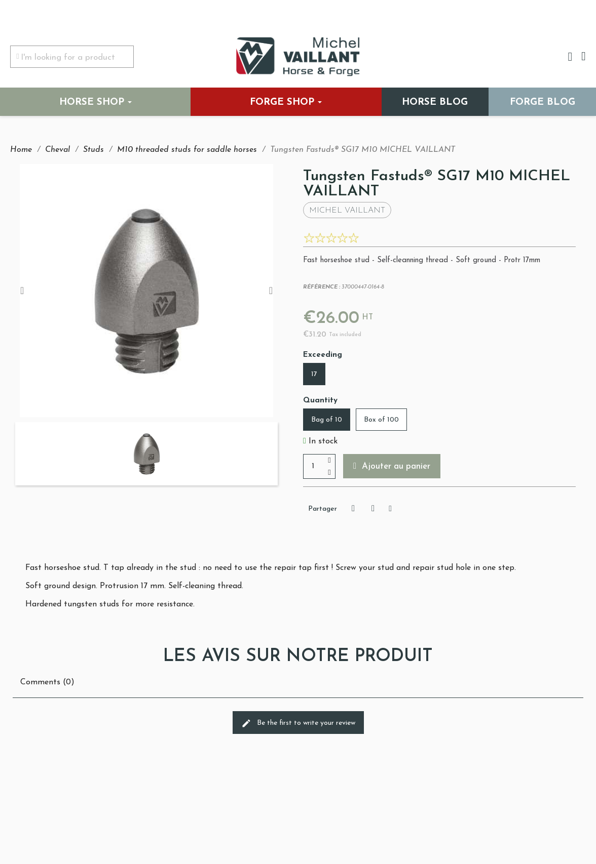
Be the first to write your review (298, 723)
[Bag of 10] (326, 419)
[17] (314, 374)
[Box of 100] (381, 419)
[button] (392, 466)
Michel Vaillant (347, 211)
